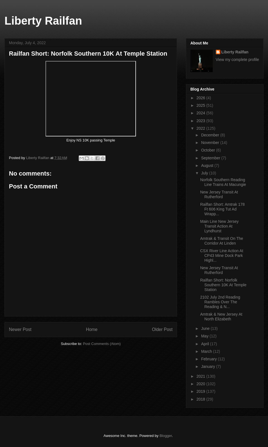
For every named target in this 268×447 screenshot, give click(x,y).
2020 (201, 384)
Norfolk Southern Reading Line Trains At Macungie (223, 182)
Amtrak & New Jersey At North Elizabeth (221, 316)
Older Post (162, 329)
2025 (201, 105)
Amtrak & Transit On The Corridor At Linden (221, 240)
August (207, 165)
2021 (201, 376)
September (211, 158)
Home (92, 329)
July (205, 173)
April (205, 344)
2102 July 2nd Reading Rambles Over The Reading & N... (220, 302)
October (208, 150)
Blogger (165, 436)
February (209, 359)
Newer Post (20, 329)
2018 (201, 399)
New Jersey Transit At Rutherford (219, 194)
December (210, 135)
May (205, 336)
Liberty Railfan (43, 21)
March (207, 351)
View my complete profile (237, 59)
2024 (201, 113)
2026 (201, 98)
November (210, 142)
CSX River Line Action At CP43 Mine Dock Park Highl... (221, 255)
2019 (201, 391)
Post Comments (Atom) (102, 344)
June (205, 328)
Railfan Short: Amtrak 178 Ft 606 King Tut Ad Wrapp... (222, 209)
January (208, 366)
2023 (201, 121)
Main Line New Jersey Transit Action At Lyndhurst (219, 226)
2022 (201, 128)
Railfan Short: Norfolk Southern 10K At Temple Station (223, 285)
